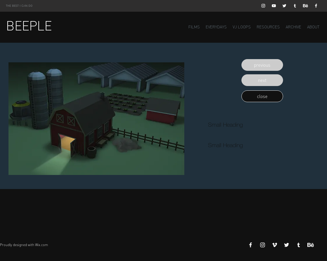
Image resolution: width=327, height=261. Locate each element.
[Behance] (305, 5)
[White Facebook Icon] (316, 5)
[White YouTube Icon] (273, 5)
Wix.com (41, 245)
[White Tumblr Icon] (294, 5)
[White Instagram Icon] (263, 5)
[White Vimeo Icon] (274, 245)
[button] (262, 65)
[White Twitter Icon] (284, 5)
